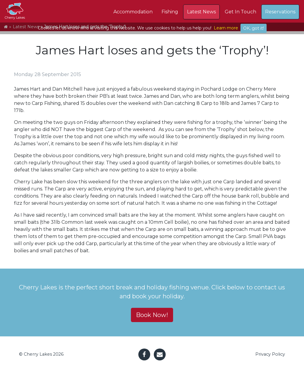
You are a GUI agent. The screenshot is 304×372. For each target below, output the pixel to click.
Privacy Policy (270, 354)
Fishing (170, 12)
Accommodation (133, 12)
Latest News (201, 12)
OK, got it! (253, 28)
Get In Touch (240, 12)
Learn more (226, 28)
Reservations (280, 12)
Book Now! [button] (152, 315)
